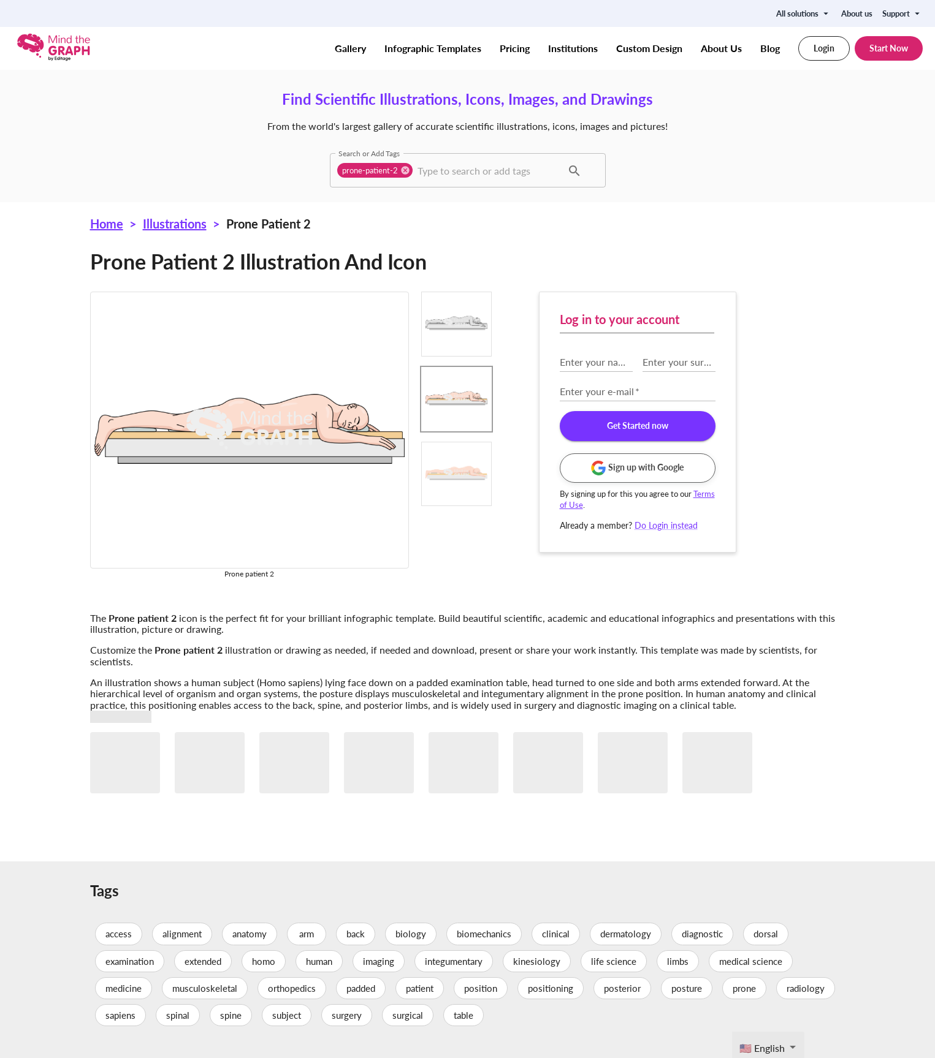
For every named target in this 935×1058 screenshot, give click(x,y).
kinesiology (536, 961)
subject (286, 1015)
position (480, 988)
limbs (677, 961)
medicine (123, 988)
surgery (347, 1015)
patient (419, 988)
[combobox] (488, 170)
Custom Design (649, 48)
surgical (408, 1015)
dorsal (766, 933)
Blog (770, 48)
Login (824, 48)
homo (263, 961)
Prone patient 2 (268, 223)
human (319, 961)
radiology (805, 988)
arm (307, 933)
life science (613, 961)
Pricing (515, 48)
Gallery (350, 48)
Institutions (573, 48)
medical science (750, 961)
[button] (375, 170)
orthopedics (292, 988)
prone (744, 988)
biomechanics (484, 933)
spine (230, 1015)
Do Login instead (666, 525)
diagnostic (702, 933)
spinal (177, 1015)
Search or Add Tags (369, 153)
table (463, 1015)
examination (130, 961)
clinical (555, 933)
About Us (721, 48)
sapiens (120, 1015)
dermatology (625, 933)
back (356, 933)
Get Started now (638, 426)
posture (687, 988)
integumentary (453, 961)
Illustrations (175, 223)
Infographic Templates (432, 48)
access (119, 933)
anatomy (250, 933)
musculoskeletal (204, 988)
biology (411, 933)
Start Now (889, 48)
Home (106, 223)
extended (203, 961)
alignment (182, 933)
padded (361, 988)
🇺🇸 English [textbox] (762, 1048)
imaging (378, 961)
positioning (550, 988)
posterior (622, 988)
